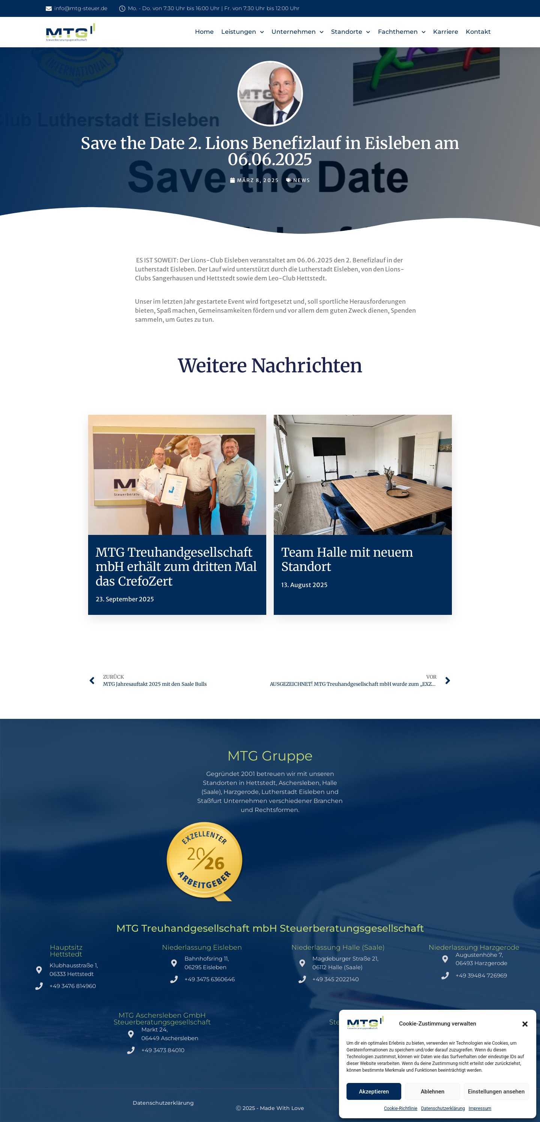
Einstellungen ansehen (496, 1091)
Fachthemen (402, 32)
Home (204, 31)
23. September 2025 (125, 599)
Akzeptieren (374, 1091)
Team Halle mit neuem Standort (347, 559)
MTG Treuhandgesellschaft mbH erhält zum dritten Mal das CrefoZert (176, 567)
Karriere (445, 31)
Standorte (350, 32)
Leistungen (242, 32)
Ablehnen (432, 1091)
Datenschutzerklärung (443, 1108)
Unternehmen (298, 32)
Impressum (480, 1108)
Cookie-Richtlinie (400, 1108)
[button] (525, 1024)
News (301, 180)
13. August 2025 (304, 585)
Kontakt (478, 31)
